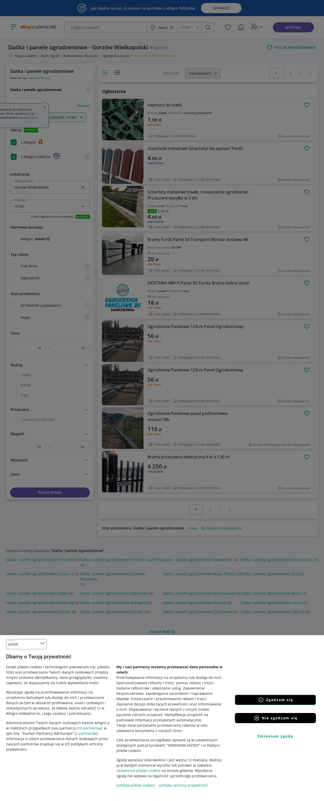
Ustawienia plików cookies (138, 770)
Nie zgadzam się (275, 718)
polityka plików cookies (135, 785)
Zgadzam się (275, 700)
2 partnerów (86, 733)
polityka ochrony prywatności (183, 785)
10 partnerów (89, 728)
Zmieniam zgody (275, 736)
